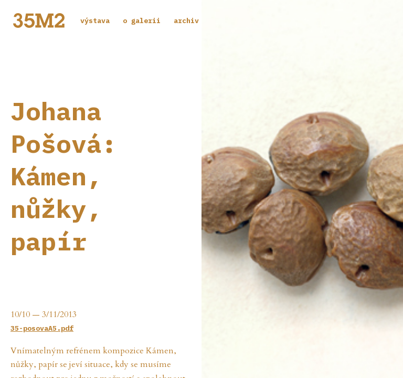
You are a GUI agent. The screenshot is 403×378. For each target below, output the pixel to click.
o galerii (142, 20)
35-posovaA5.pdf (41, 328)
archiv (186, 20)
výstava (95, 20)
